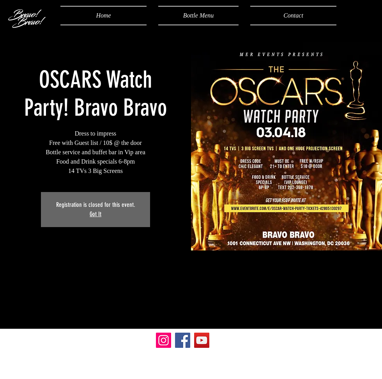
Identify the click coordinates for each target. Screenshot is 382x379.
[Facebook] (182, 340)
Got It (95, 214)
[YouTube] (201, 340)
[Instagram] (163, 340)
